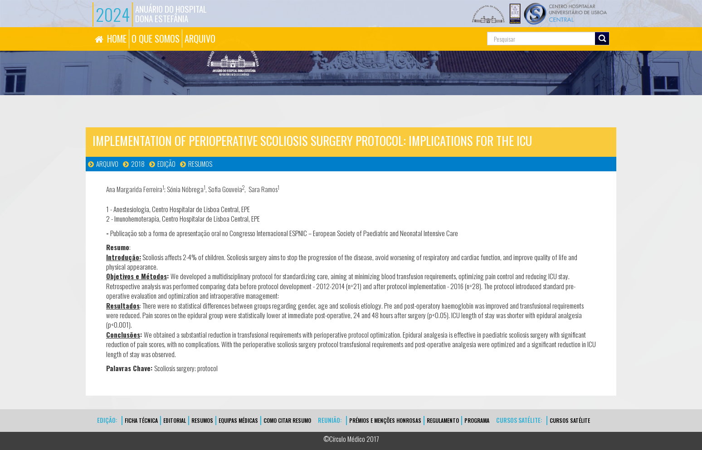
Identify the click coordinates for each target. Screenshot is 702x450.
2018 (138, 164)
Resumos (200, 164)
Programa (476, 420)
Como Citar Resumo (287, 420)
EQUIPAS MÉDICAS (238, 420)
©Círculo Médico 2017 (351, 439)
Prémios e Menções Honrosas (385, 420)
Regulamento (443, 420)
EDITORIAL (174, 420)
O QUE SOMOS (156, 38)
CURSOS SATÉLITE (570, 420)
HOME (117, 38)
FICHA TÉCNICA (141, 420)
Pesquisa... (446, 27)
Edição (166, 164)
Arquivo (107, 164)
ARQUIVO (200, 38)
